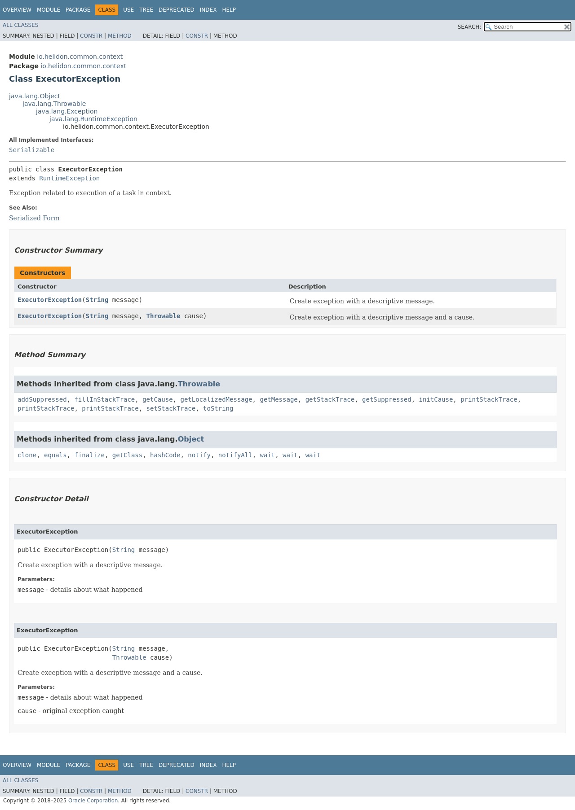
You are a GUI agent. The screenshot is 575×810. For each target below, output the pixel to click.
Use (128, 10)
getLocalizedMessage (216, 399)
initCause (436, 399)
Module (48, 10)
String (97, 299)
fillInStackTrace (104, 399)
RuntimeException (69, 178)
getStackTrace (330, 399)
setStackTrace (171, 408)
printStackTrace (488, 399)
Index (208, 10)
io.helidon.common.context (80, 56)
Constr (91, 36)
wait (267, 455)
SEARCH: (470, 27)
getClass (127, 455)
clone (27, 455)
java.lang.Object (34, 96)
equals (55, 455)
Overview (17, 10)
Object (191, 439)
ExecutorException (50, 299)
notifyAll (235, 455)
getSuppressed (386, 399)
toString (218, 408)
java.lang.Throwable (54, 103)
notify (199, 455)
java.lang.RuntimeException (93, 119)
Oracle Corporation (93, 800)
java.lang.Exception (66, 111)
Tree (146, 10)
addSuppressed (42, 399)
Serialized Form (34, 218)
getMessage (278, 399)
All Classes (20, 25)
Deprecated (177, 10)
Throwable (163, 316)
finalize (89, 455)
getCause (157, 399)
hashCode (165, 455)
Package (78, 10)
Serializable (31, 149)
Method (120, 36)
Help (229, 10)
